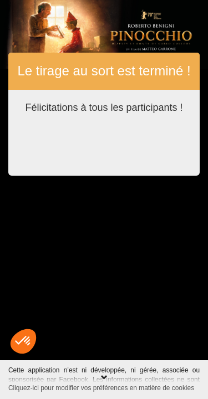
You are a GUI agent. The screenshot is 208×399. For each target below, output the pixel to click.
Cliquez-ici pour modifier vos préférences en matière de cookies (101, 388)
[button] (23, 341)
